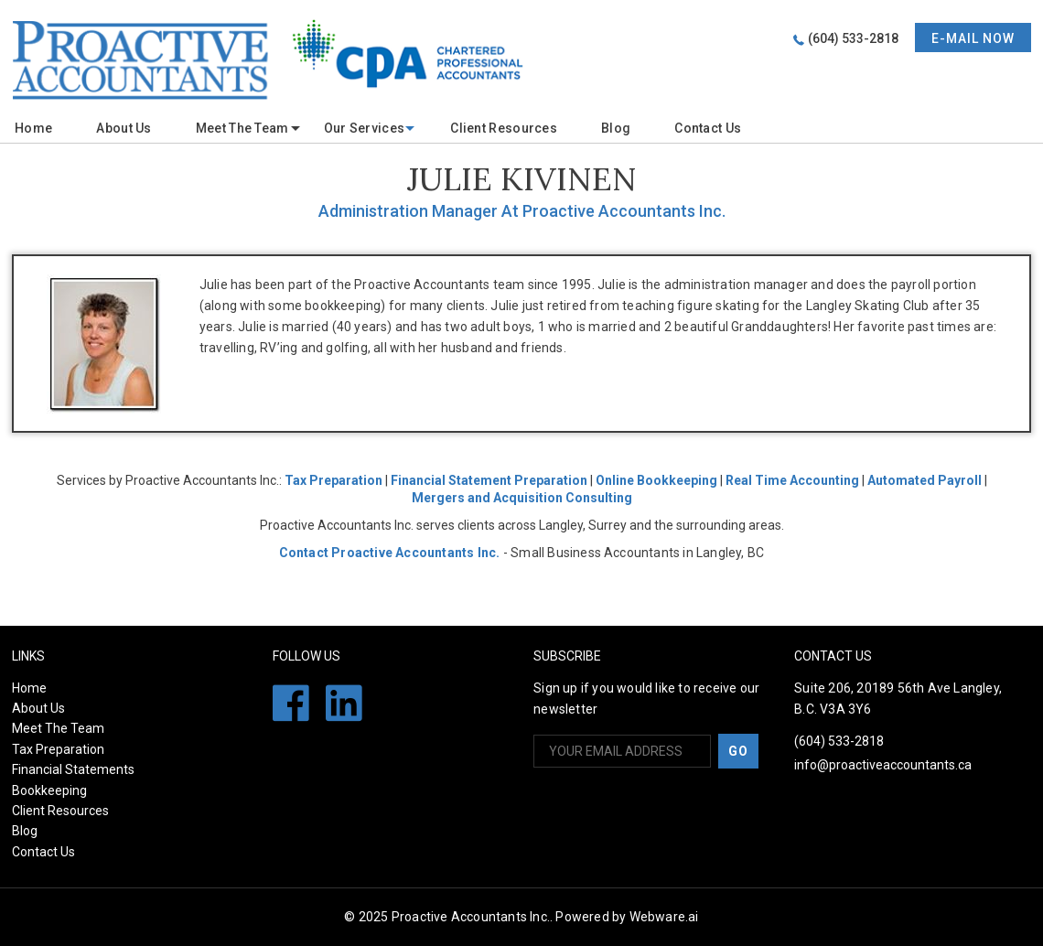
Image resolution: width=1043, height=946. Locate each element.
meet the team (242, 128)
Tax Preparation (333, 480)
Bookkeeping (49, 790)
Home (33, 128)
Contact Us (707, 128)
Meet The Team (58, 728)
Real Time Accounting (792, 480)
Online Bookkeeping (656, 480)
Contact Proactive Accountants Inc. (389, 552)
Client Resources (503, 128)
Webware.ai (664, 916)
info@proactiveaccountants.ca (883, 765)
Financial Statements (73, 769)
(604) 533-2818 (853, 38)
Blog (615, 128)
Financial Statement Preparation (489, 480)
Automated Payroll (924, 480)
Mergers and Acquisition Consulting (522, 497)
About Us (123, 128)
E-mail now (973, 38)
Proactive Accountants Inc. (471, 916)
